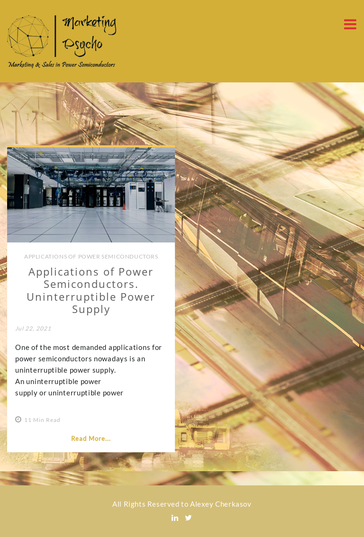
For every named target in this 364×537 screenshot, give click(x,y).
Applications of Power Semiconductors (91, 256)
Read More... (91, 438)
